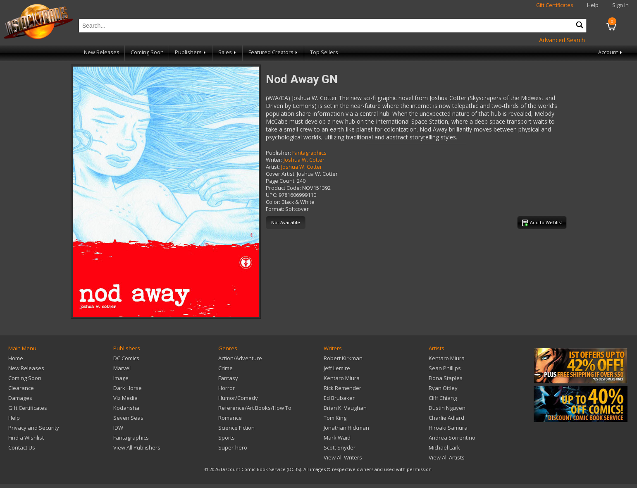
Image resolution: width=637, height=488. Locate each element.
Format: (275, 209)
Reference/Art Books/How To (254, 407)
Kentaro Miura (342, 378)
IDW (118, 427)
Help (593, 5)
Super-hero (232, 447)
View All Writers (343, 457)
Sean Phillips (445, 368)
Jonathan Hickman (346, 427)
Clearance (21, 388)
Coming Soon (147, 52)
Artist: (273, 166)
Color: (273, 202)
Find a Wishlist (26, 437)
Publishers (191, 52)
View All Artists (447, 457)
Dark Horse (127, 388)
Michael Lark (444, 447)
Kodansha (126, 407)
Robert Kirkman (343, 358)
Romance (230, 417)
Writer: (274, 159)
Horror (226, 388)
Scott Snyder (339, 447)
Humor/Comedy (238, 398)
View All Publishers (136, 447)
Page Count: (281, 180)
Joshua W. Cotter (304, 159)
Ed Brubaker (339, 398)
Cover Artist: (281, 173)
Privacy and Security (33, 427)
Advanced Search (562, 40)
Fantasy (228, 378)
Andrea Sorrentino (452, 437)
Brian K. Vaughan (345, 407)
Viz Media (125, 398)
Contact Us (21, 447)
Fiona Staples (446, 378)
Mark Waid (337, 437)
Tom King (335, 417)
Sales (227, 52)
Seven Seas (128, 417)
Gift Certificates (554, 5)
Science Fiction (236, 427)
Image (121, 378)
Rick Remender (342, 388)
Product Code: (283, 187)
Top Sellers (324, 52)
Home (15, 358)
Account (610, 52)
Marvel (122, 368)
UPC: (271, 195)
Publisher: (278, 152)
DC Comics (126, 358)
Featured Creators (273, 52)
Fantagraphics (309, 152)
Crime (225, 368)
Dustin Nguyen (447, 407)
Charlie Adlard (446, 417)
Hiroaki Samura (448, 427)
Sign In (620, 5)
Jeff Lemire (337, 368)
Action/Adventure (240, 358)
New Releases (101, 52)
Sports (226, 437)
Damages (20, 398)
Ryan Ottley (443, 388)
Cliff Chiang (443, 398)
